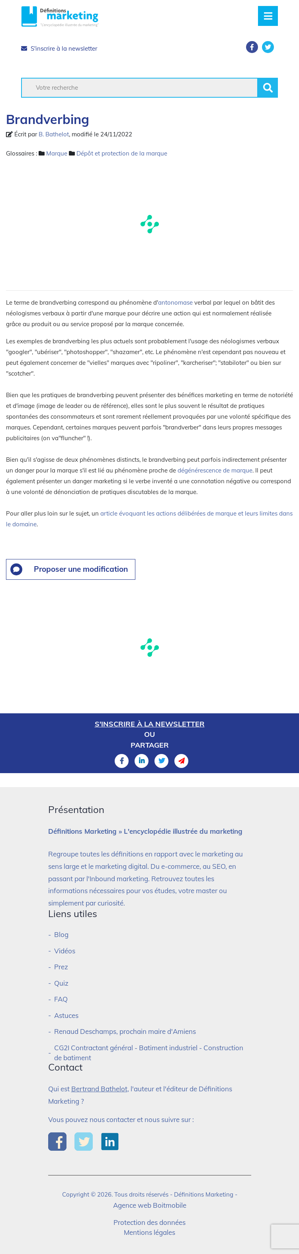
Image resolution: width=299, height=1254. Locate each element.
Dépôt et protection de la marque (121, 153)
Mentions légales (149, 1232)
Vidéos (64, 951)
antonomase (175, 302)
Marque (56, 153)
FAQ (61, 999)
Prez (61, 967)
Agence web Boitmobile (149, 1205)
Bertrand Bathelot (99, 1089)
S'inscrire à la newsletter (59, 48)
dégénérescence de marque (215, 470)
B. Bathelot (54, 134)
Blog (61, 934)
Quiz (61, 983)
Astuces (66, 1015)
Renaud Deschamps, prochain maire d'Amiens (125, 1031)
